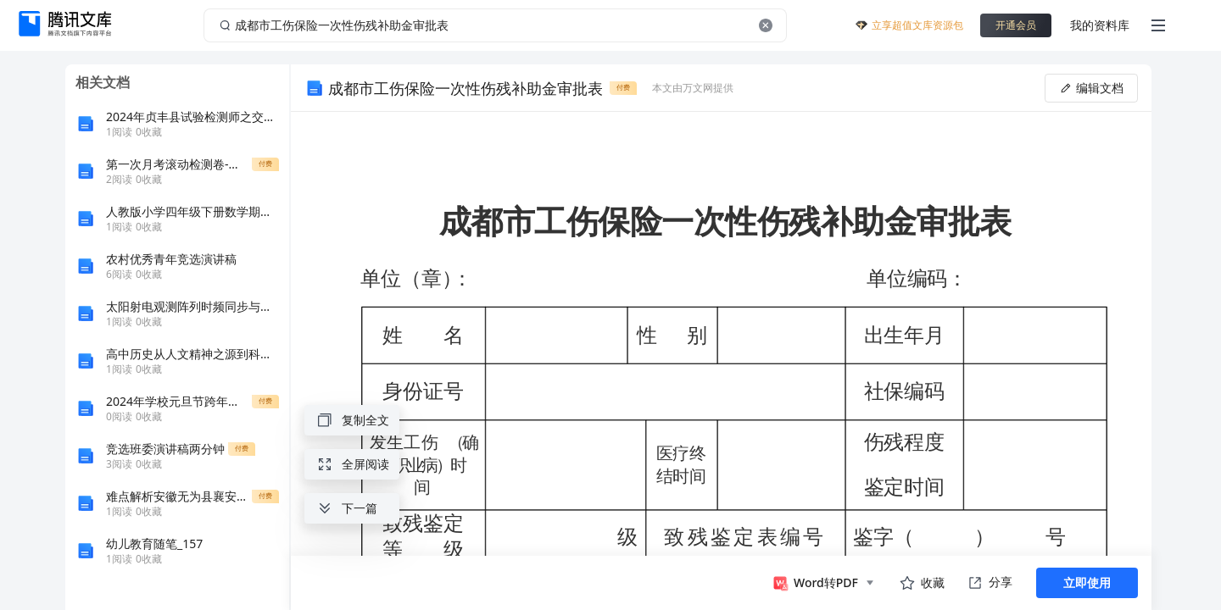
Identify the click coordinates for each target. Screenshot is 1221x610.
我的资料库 (1099, 25)
